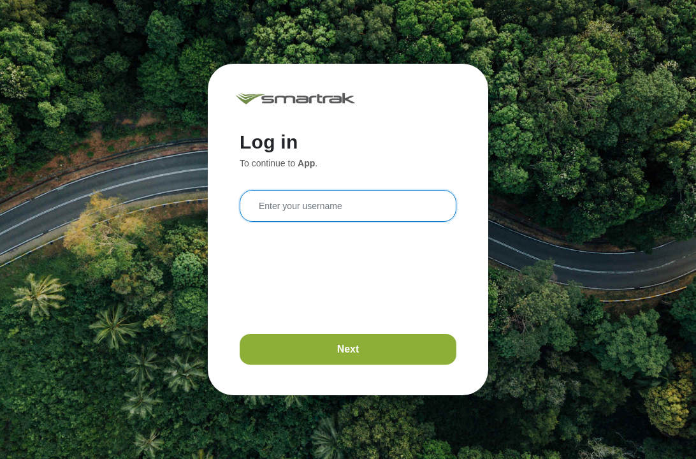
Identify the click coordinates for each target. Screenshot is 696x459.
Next (348, 349)
